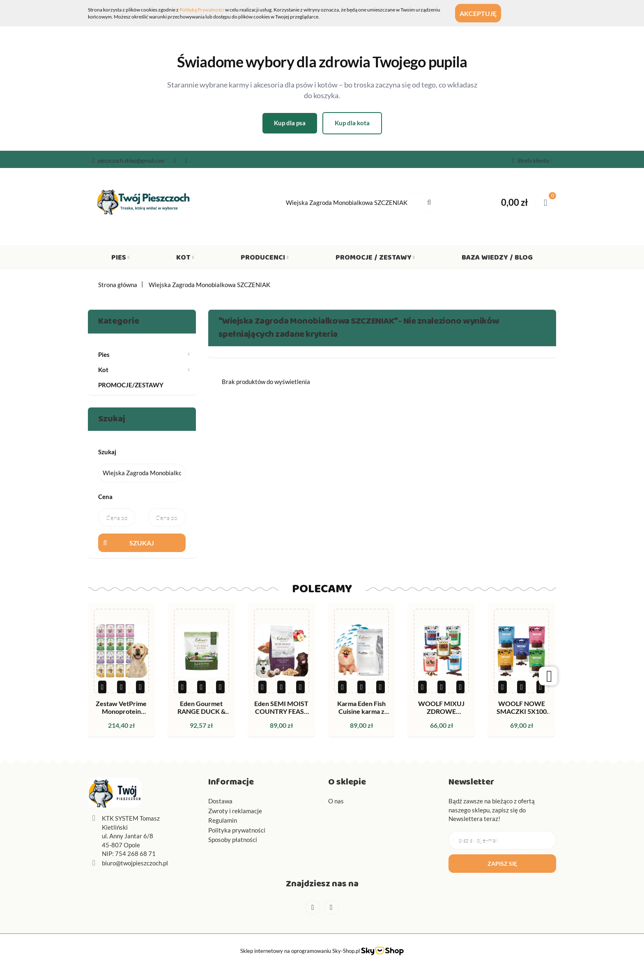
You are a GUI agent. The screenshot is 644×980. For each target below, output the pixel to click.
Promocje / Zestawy (375, 259)
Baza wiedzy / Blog (497, 259)
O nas (336, 801)
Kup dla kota (352, 123)
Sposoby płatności (232, 839)
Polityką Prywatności (201, 10)
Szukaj (141, 543)
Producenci (264, 259)
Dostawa (220, 801)
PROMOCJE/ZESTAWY (130, 385)
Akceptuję (485, 13)
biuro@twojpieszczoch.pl (135, 863)
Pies (120, 259)
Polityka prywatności (236, 830)
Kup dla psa (290, 123)
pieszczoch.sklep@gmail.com (128, 160)
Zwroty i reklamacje (235, 810)
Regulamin (222, 820)
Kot (185, 259)
